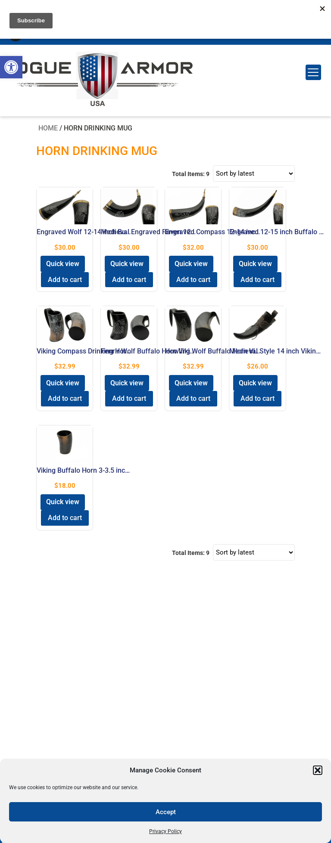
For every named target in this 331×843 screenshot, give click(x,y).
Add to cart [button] (65, 280)
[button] (11, 67)
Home (48, 128)
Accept (166, 812)
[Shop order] (254, 173)
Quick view (62, 264)
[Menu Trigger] (313, 72)
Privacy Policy (165, 831)
